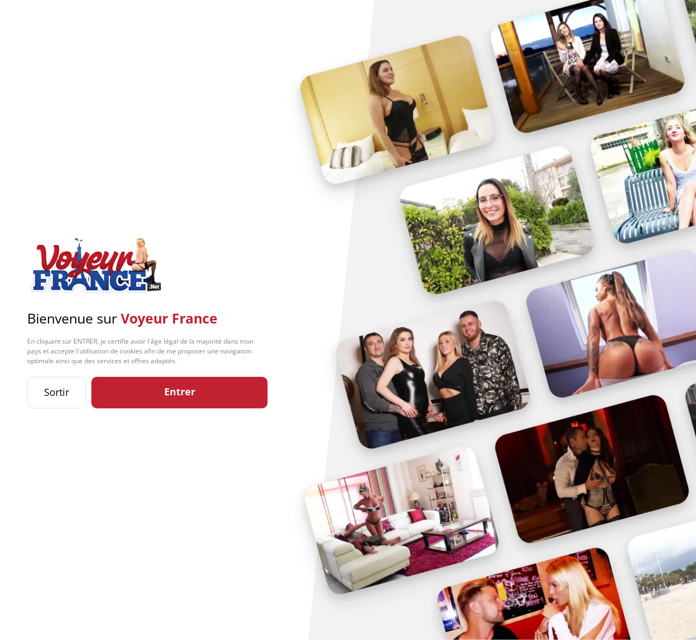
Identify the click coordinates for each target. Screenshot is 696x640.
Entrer (179, 391)
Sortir (56, 392)
